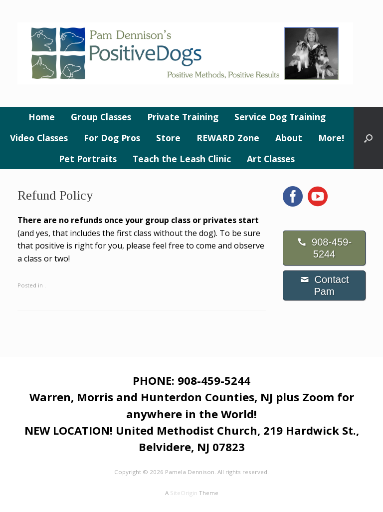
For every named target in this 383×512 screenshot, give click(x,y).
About (288, 138)
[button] (368, 138)
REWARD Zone (227, 138)
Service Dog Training (280, 117)
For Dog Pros (112, 138)
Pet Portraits (88, 159)
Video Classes (39, 138)
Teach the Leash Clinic (182, 159)
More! (331, 138)
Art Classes (271, 159)
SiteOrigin (183, 493)
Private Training (182, 117)
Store (168, 138)
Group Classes (101, 117)
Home (41, 117)
